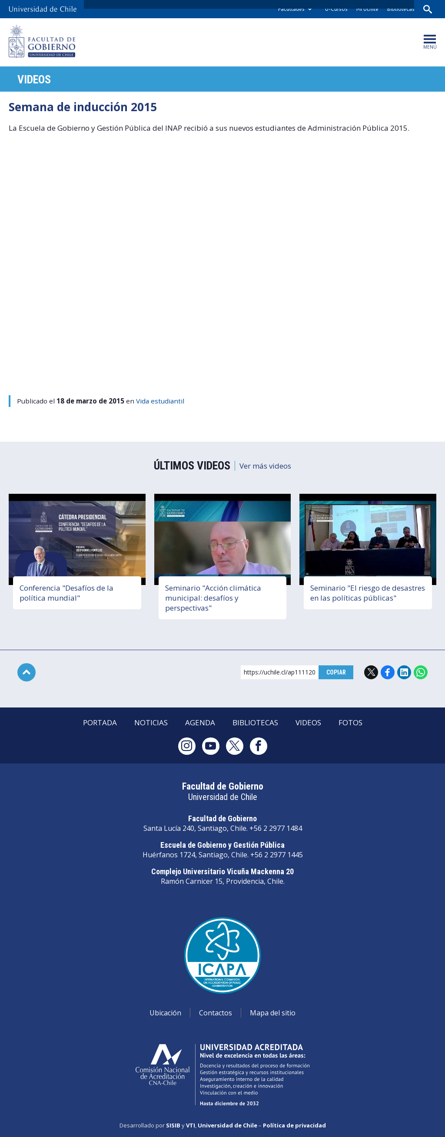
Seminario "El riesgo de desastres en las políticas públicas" (367, 593)
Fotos (350, 722)
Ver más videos (265, 466)
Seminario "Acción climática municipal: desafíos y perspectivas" (213, 598)
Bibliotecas (401, 9)
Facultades (291, 9)
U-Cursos (336, 9)
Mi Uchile (367, 9)
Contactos (215, 1013)
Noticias (151, 722)
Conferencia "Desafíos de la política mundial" (66, 593)
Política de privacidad (294, 1125)
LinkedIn (404, 672)
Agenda (200, 722)
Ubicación (165, 1013)
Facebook (387, 672)
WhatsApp (420, 672)
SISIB (173, 1125)
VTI (190, 1125)
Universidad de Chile (227, 1125)
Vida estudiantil (160, 401)
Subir (26, 672)
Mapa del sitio (273, 1013)
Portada (100, 722)
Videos (34, 79)
